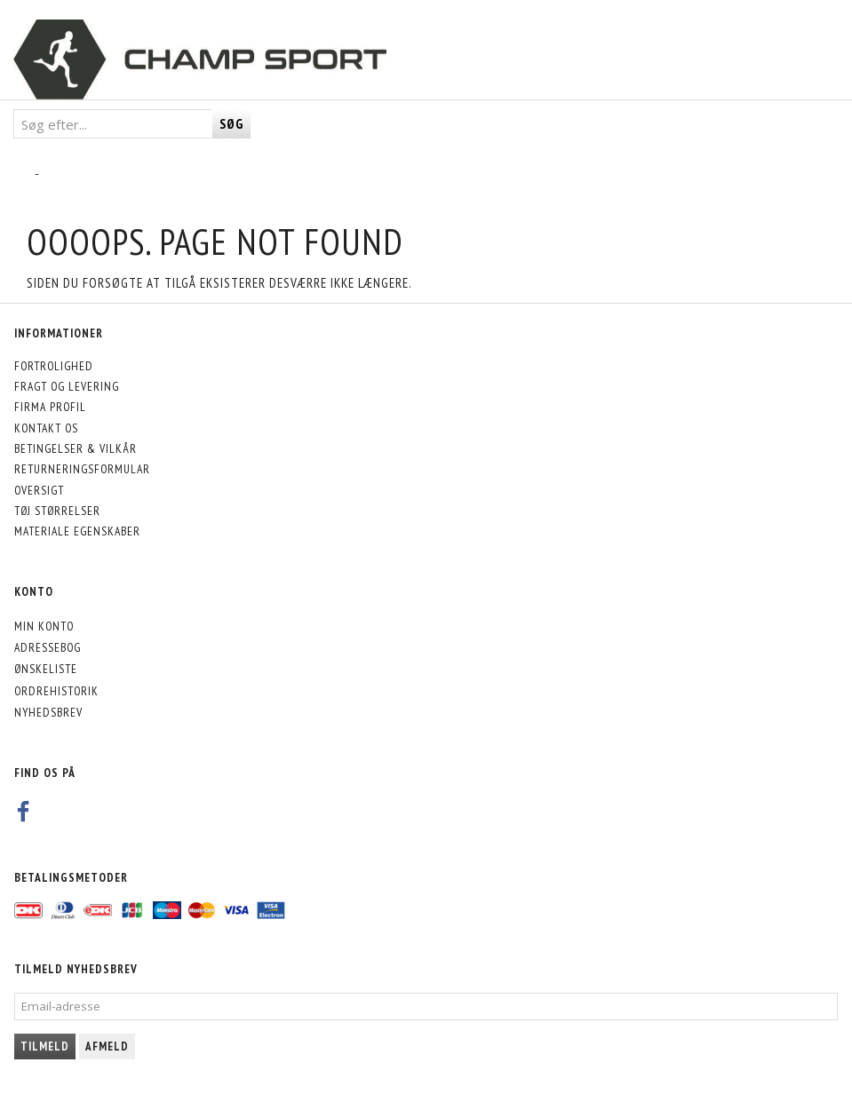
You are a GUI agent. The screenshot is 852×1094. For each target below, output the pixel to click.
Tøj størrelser (57, 511)
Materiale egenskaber (77, 531)
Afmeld (107, 1046)
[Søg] (231, 124)
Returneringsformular (82, 469)
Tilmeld (44, 1046)
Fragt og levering (66, 386)
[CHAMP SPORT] (199, 59)
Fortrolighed (53, 366)
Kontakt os (46, 428)
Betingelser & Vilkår (75, 448)
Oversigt (39, 490)
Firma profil (50, 407)
